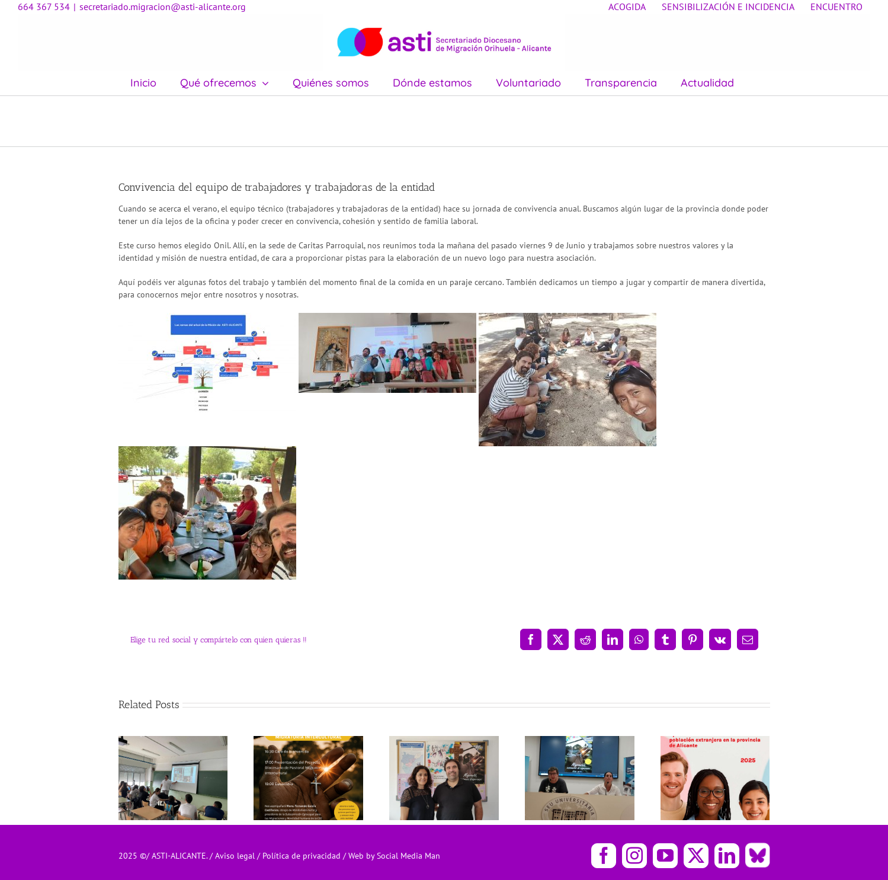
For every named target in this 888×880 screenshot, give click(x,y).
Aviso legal (236, 855)
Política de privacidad (302, 855)
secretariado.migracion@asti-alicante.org (162, 6)
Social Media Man (408, 855)
